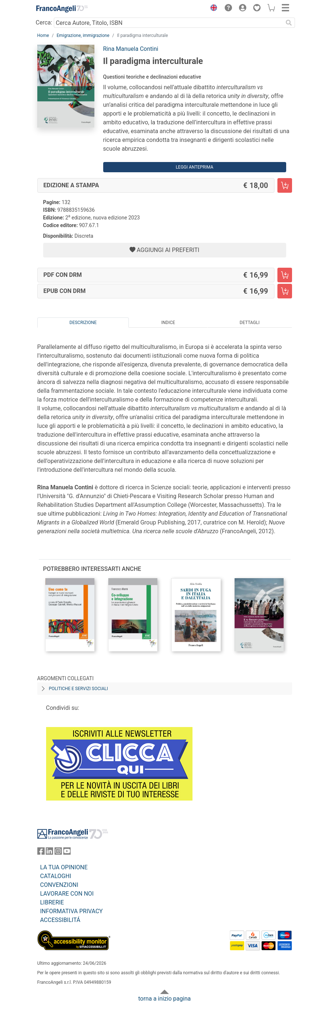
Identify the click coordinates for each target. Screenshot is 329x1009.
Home (43, 35)
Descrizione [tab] (83, 322)
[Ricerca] (289, 23)
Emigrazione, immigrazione (83, 35)
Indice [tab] (168, 322)
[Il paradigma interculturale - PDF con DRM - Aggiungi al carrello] (284, 275)
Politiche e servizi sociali (78, 688)
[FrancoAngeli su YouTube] (67, 852)
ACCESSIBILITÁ (60, 919)
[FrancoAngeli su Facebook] (41, 852)
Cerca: (44, 22)
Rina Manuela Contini (130, 48)
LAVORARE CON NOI (67, 893)
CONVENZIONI (59, 884)
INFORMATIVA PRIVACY (71, 911)
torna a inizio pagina (164, 998)
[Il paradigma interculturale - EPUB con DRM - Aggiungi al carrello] (284, 291)
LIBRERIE (52, 902)
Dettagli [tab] (249, 322)
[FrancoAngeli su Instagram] (58, 852)
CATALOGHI (55, 876)
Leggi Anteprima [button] (194, 167)
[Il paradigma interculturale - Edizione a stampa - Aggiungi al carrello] (284, 185)
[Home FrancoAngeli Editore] (61, 9)
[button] (212, 9)
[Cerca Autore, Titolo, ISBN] (168, 23)
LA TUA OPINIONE (64, 867)
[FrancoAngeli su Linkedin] (49, 852)
